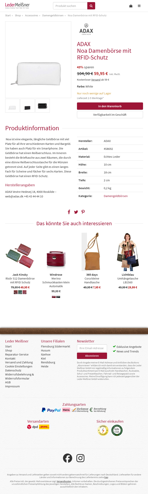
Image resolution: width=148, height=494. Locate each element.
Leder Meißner (17, 6)
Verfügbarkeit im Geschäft (110, 114)
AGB (8, 382)
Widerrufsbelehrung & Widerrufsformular (19, 376)
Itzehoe (46, 354)
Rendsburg (48, 362)
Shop (8, 350)
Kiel (43, 358)
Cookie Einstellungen (18, 366)
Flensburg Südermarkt (55, 346)
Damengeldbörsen (116, 196)
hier (106, 477)
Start (8, 346)
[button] (69, 212)
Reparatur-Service (17, 354)
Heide (44, 366)
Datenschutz (13, 370)
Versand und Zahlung (19, 362)
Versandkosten (64, 481)
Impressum (12, 386)
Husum (45, 350)
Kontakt (10, 358)
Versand (96, 79)
